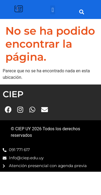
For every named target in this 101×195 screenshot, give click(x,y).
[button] (52, 9)
